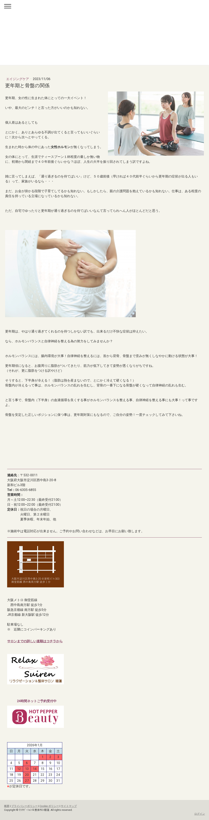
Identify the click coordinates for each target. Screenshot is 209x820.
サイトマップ (69, 806)
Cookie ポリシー (49, 806)
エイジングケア (18, 79)
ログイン (199, 813)
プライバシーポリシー (24, 806)
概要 (6, 806)
